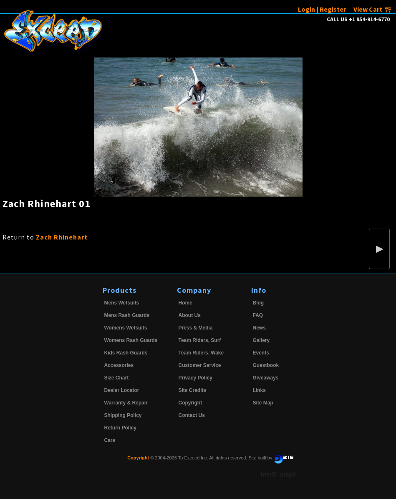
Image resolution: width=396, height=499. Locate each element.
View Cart (372, 9)
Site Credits (193, 390)
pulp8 (287, 474)
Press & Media (196, 328)
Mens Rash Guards (127, 315)
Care (110, 440)
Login (306, 9)
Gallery (261, 340)
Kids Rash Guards (126, 353)
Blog (258, 303)
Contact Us (192, 415)
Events (261, 353)
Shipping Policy (123, 415)
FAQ (258, 315)
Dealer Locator (121, 390)
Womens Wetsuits (125, 328)
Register (333, 9)
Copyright (190, 403)
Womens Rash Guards (131, 340)
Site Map (263, 403)
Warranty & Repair (126, 403)
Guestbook (266, 365)
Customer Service (200, 365)
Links (259, 390)
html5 (268, 474)
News (259, 328)
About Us (190, 315)
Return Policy (120, 428)
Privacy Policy (195, 378)
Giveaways (266, 378)
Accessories (119, 365)
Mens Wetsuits (121, 303)
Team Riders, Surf (200, 340)
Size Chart (116, 378)
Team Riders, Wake (201, 353)
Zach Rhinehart (62, 237)
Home (185, 303)
